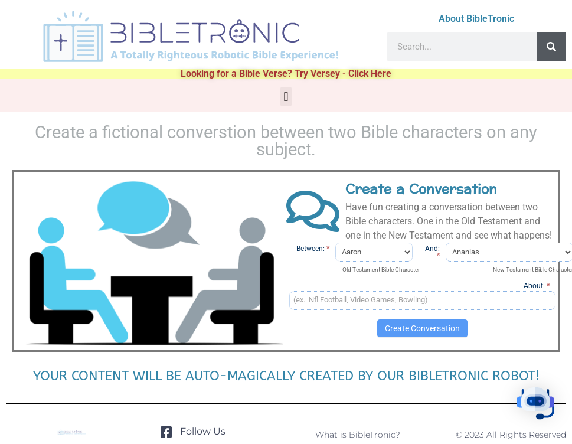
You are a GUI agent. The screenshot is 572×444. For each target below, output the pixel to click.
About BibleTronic (476, 18)
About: (537, 286)
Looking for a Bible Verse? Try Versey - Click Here (286, 73)
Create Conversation (422, 328)
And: (432, 252)
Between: (312, 248)
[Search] (551, 46)
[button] (286, 96)
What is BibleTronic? (357, 434)
